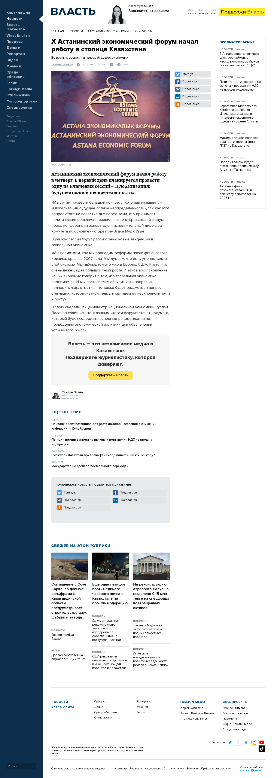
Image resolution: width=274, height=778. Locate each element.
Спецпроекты (19, 108)
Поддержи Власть (18, 131)
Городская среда (235, 729)
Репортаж (15, 54)
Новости (14, 19)
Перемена (230, 718)
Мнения (13, 66)
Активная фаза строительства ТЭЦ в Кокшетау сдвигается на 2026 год (238, 192)
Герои (12, 83)
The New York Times (194, 718)
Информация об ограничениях (164, 768)
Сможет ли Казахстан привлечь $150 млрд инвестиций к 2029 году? (103, 455)
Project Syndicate (191, 707)
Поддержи (242, 12)
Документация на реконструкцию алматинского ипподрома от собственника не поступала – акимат (106, 630)
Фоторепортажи (22, 101)
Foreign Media (19, 89)
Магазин (12, 136)
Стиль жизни (18, 95)
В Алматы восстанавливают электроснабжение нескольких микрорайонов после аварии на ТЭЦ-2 (240, 59)
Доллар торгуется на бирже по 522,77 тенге (68, 657)
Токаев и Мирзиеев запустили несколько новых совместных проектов (149, 631)
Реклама (12, 126)
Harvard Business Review (197, 713)
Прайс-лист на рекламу (216, 768)
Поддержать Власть (110, 375)
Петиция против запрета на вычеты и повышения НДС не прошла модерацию (240, 85)
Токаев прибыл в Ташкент (63, 636)
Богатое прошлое (235, 713)
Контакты (121, 768)
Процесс (14, 42)
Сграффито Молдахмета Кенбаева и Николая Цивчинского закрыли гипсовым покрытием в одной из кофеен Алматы (239, 113)
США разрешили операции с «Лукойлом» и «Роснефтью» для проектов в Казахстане (109, 662)
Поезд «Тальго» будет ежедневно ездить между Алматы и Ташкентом (239, 166)
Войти (10, 141)
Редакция (13, 116)
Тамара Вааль (62, 64)
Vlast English (18, 35)
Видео (12, 60)
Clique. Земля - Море (237, 724)
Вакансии (192, 768)
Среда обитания (106, 712)
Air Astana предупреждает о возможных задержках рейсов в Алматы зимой (150, 659)
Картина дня (18, 13)
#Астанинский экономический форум (120, 31)
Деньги (13, 48)
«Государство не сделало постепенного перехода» (89, 466)
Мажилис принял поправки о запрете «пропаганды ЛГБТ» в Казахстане (239, 141)
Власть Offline (16, 121)
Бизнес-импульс (234, 707)
